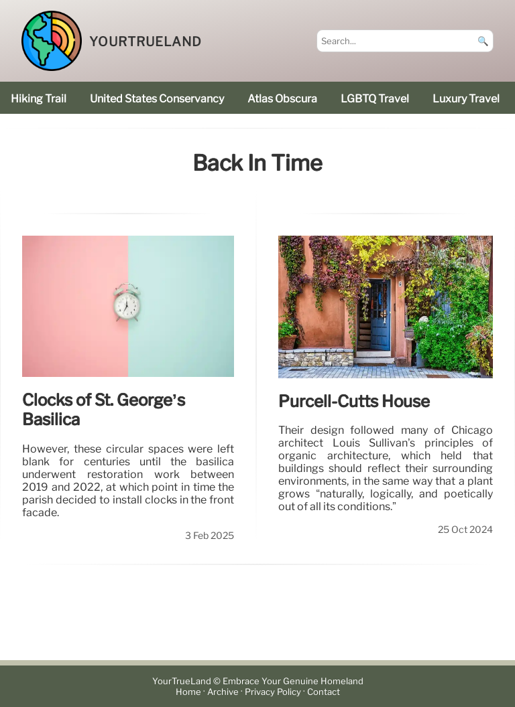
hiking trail (38, 98)
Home (188, 692)
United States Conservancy (157, 98)
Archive (223, 692)
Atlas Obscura (282, 98)
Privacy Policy (273, 692)
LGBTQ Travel (375, 98)
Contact (323, 692)
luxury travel (466, 98)
